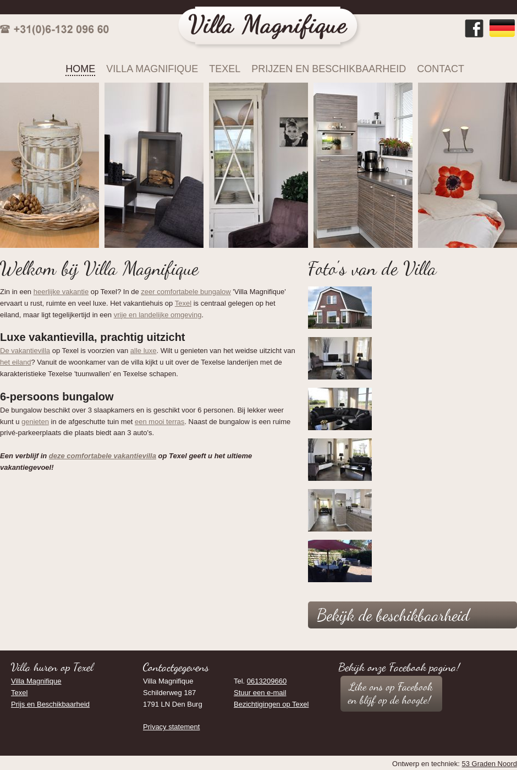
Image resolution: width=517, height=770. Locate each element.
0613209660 (267, 681)
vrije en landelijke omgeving (158, 315)
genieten (35, 421)
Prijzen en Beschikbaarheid (328, 68)
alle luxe (143, 350)
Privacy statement (171, 727)
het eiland (15, 362)
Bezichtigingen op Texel (271, 704)
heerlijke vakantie (61, 292)
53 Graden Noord (489, 764)
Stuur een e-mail (260, 692)
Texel (224, 68)
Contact (440, 68)
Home (80, 68)
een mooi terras (159, 421)
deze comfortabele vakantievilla (102, 456)
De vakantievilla (25, 350)
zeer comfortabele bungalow (185, 292)
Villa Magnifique (152, 68)
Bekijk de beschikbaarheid (393, 615)
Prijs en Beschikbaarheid (50, 704)
